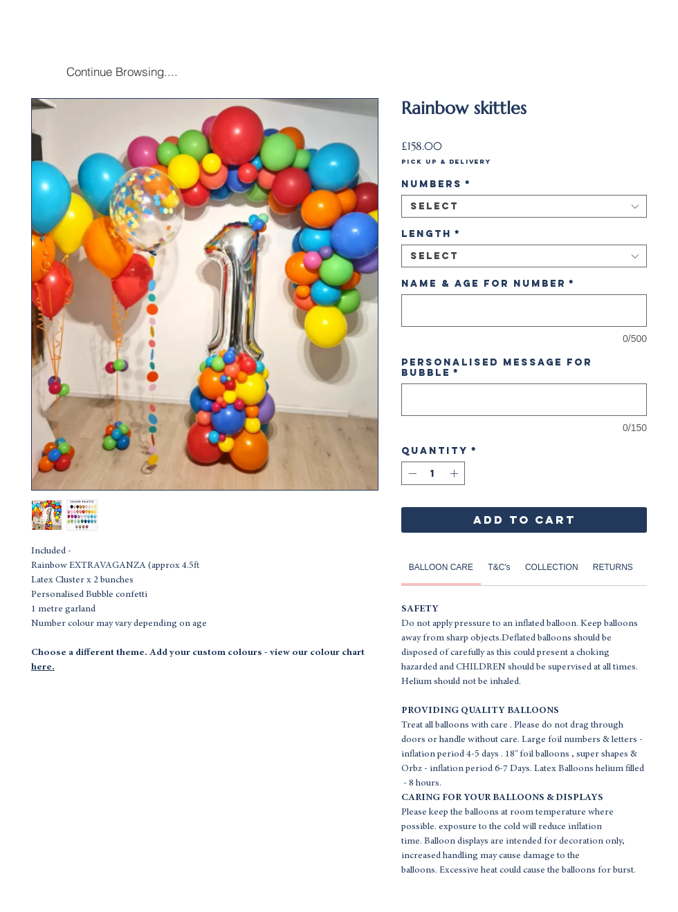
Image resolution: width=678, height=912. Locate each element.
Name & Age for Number (488, 283)
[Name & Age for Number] (524, 311)
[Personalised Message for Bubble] (524, 400)
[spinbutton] (433, 473)
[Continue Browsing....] (121, 71)
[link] (441, 567)
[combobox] (524, 206)
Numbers (436, 184)
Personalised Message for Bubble (496, 367)
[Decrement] (411, 473)
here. (43, 667)
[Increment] (455, 473)
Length (431, 234)
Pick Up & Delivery (446, 161)
